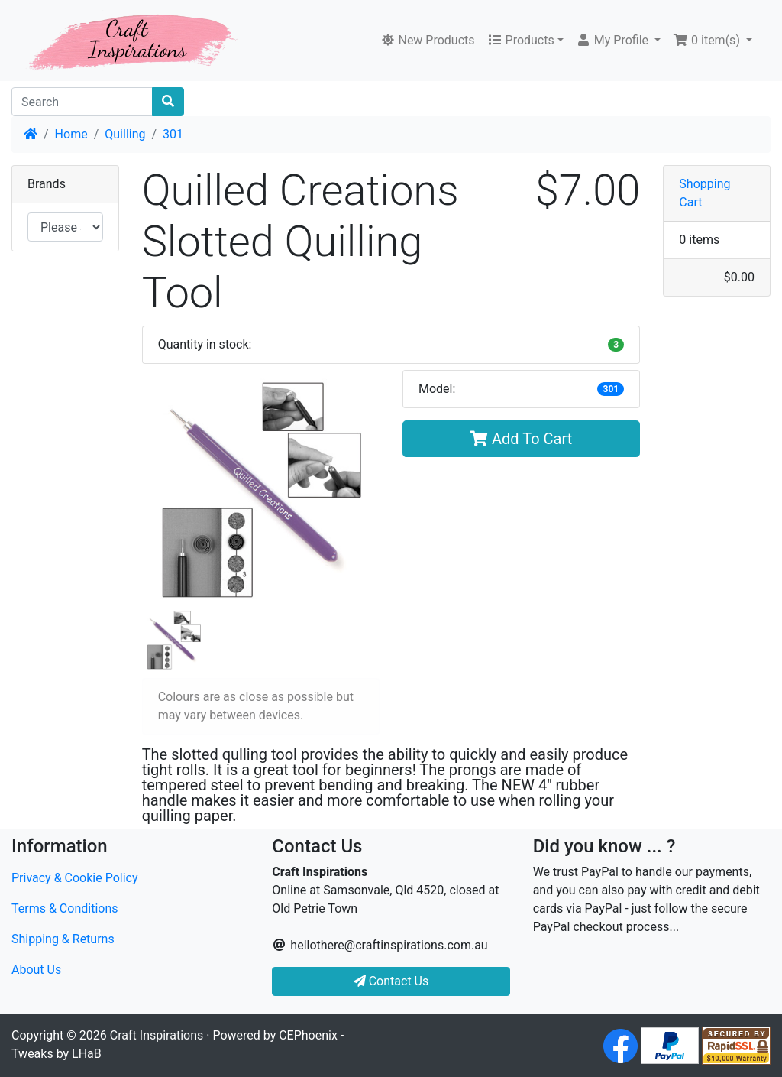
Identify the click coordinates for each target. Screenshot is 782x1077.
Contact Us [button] (391, 981)
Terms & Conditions (64, 908)
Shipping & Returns (63, 939)
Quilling (125, 134)
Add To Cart (521, 439)
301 (173, 134)
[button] (618, 40)
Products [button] (520, 40)
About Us (36, 969)
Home (71, 134)
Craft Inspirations (156, 1035)
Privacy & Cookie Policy (74, 878)
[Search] (82, 101)
